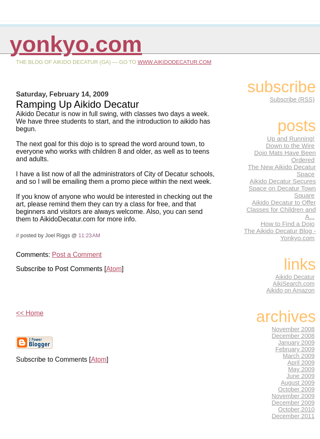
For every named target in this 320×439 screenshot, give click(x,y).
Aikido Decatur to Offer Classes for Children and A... (281, 209)
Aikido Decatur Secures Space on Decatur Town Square (282, 188)
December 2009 (293, 402)
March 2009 (299, 356)
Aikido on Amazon (290, 290)
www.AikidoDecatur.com (175, 62)
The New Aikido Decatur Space (282, 170)
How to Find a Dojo (288, 223)
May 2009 (301, 369)
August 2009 (298, 382)
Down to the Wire (290, 145)
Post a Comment (77, 254)
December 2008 (293, 335)
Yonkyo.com (76, 44)
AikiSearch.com (294, 283)
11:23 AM (89, 235)
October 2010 (296, 409)
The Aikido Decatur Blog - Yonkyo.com (280, 234)
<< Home (29, 313)
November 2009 (293, 396)
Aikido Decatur (295, 277)
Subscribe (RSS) (292, 99)
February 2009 (295, 349)
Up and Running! (291, 138)
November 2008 (293, 329)
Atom (113, 268)
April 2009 (301, 362)
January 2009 (296, 342)
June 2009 (301, 376)
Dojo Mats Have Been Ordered (285, 156)
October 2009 (296, 389)
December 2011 (293, 416)
